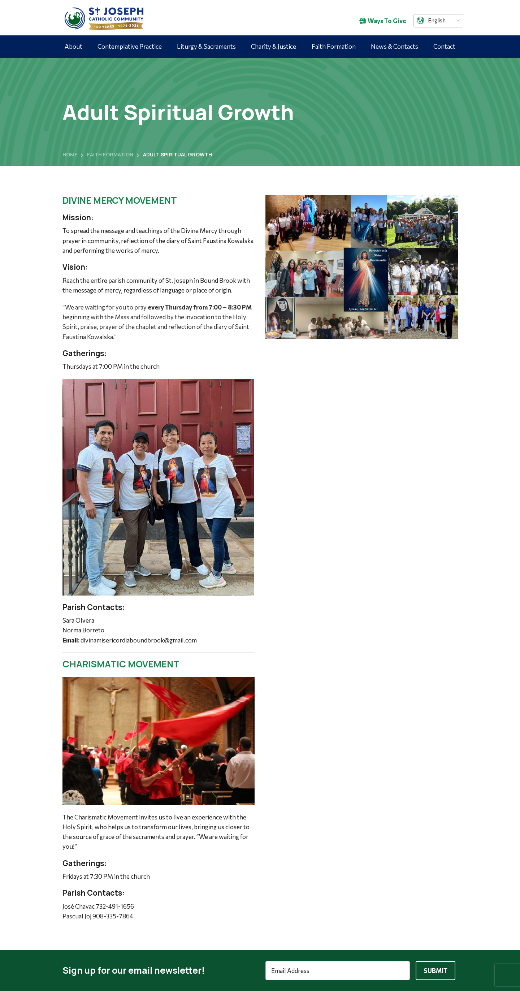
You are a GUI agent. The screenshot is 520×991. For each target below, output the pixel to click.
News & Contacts (394, 46)
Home (69, 154)
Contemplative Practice (130, 46)
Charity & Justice (273, 46)
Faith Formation (334, 46)
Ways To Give (382, 21)
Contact (444, 46)
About (73, 46)
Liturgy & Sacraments (206, 46)
